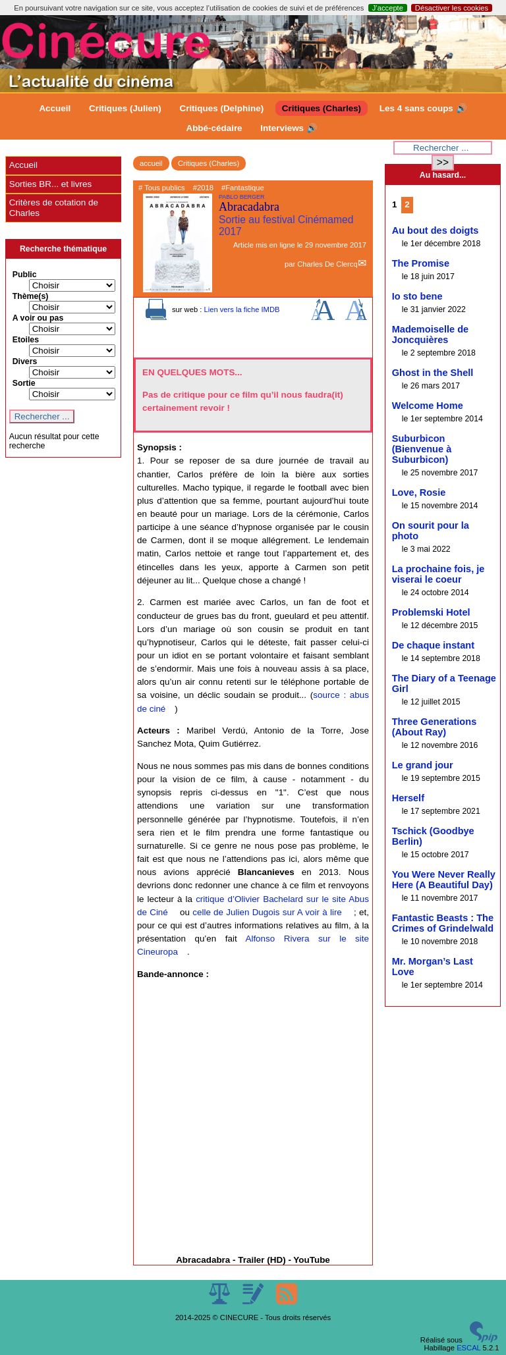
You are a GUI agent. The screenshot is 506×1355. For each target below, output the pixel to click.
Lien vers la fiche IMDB (241, 309)
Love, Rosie (419, 492)
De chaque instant (433, 645)
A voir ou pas (38, 318)
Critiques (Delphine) (221, 108)
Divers (25, 361)
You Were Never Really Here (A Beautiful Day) (443, 879)
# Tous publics (161, 188)
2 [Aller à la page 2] (407, 204)
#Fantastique (242, 188)
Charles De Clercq (327, 264)
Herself (408, 798)
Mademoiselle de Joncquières (430, 334)
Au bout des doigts (435, 230)
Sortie (24, 383)
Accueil (54, 108)
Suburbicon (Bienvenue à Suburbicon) (422, 449)
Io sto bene (417, 296)
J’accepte (387, 8)
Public (25, 274)
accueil (151, 163)
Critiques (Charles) (321, 108)
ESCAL (468, 1348)
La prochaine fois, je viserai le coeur (438, 574)
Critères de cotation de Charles (53, 208)
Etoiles (26, 339)
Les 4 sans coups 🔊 (423, 108)
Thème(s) (31, 296)
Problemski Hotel (431, 612)
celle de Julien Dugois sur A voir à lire (267, 912)
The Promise (420, 263)
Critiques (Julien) (125, 108)
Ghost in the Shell (433, 372)
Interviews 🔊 (288, 128)
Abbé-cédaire (214, 128)
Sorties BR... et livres (50, 184)
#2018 (203, 188)
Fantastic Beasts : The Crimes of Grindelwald (442, 923)
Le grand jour (422, 765)
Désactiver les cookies (451, 8)
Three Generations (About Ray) (434, 726)
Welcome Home (427, 405)
